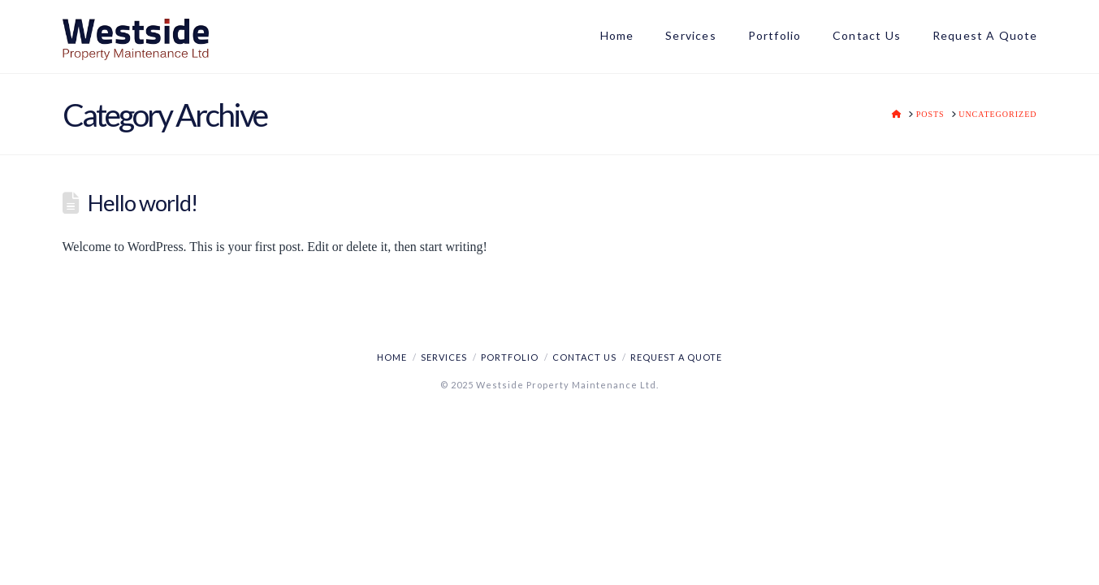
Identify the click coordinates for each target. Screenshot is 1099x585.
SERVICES (444, 357)
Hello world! (143, 202)
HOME (392, 357)
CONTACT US (584, 357)
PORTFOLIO (510, 357)
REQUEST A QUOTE (676, 357)
